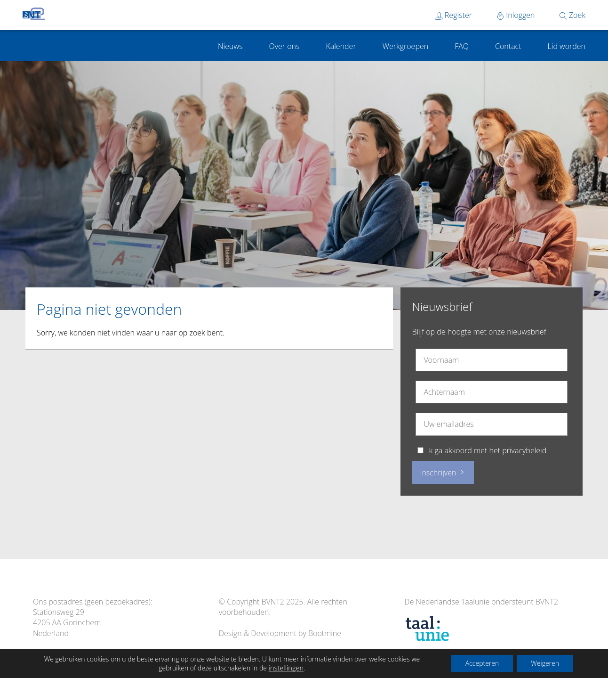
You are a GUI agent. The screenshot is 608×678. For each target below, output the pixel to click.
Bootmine (324, 633)
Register (453, 15)
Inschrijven (442, 472)
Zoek (572, 15)
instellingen (286, 667)
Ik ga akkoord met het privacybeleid (487, 450)
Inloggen (515, 15)
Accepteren (482, 663)
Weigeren (545, 663)
